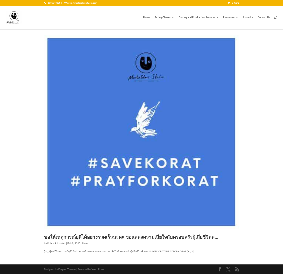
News (85, 243)
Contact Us (264, 17)
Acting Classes (162, 17)
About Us (248, 17)
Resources (229, 17)
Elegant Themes (67, 269)
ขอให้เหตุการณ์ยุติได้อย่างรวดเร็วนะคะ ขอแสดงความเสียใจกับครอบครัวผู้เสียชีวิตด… (131, 237)
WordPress (98, 269)
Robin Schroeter (56, 243)
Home (146, 17)
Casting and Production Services (197, 17)
